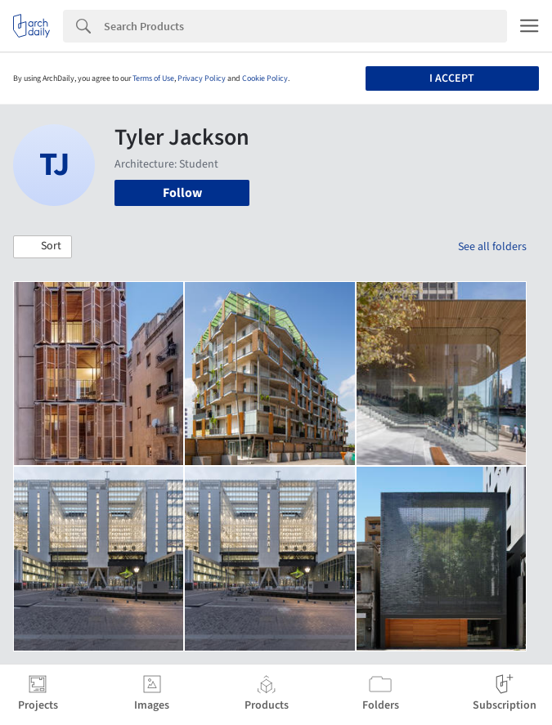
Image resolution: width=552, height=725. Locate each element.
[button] (42, 246)
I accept (451, 78)
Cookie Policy (265, 78)
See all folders (492, 247)
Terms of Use (153, 78)
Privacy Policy (201, 78)
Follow (182, 193)
